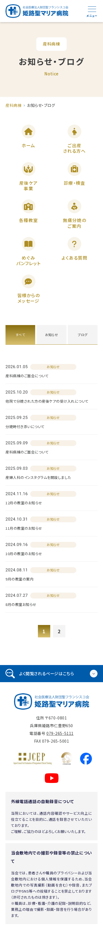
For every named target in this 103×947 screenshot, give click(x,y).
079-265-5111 (60, 733)
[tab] (51, 673)
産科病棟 (13, 105)
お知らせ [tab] (51, 334)
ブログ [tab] (82, 334)
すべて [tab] (20, 334)
